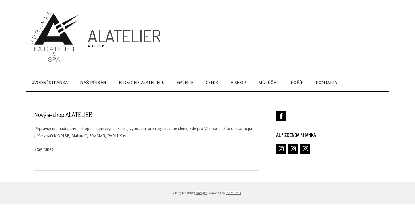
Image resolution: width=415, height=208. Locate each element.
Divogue (201, 193)
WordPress (233, 193)
